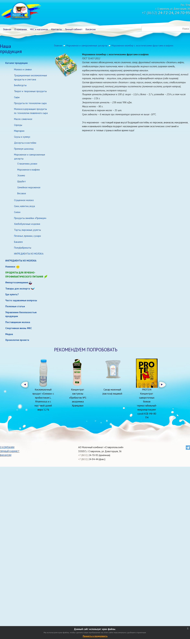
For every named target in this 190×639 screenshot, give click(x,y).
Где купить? (12, 294)
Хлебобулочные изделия (27, 223)
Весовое (21, 193)
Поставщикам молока (17, 322)
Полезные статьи (15, 306)
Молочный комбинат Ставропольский (21, 11)
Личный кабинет (73, 29)
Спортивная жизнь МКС (18, 328)
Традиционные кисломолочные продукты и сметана (30, 77)
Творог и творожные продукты (30, 91)
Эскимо (21, 175)
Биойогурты (20, 85)
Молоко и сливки (23, 69)
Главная (7, 29)
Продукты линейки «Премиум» (30, 218)
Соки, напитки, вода (24, 206)
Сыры (17, 97)
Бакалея (18, 241)
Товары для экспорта (17, 288)
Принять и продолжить (95, 636)
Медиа (9, 334)
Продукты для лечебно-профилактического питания (26, 275)
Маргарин (19, 130)
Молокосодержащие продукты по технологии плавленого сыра (31, 111)
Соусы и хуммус (22, 136)
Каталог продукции (16, 62)
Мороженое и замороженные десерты (29, 156)
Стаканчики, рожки (27, 163)
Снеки (17, 212)
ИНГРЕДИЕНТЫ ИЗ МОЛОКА (28, 253)
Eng (188, 4)
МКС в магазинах (39, 29)
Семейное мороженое (28, 187)
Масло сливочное (23, 119)
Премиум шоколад (24, 148)
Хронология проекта (17, 339)
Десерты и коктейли (25, 142)
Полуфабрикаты (22, 247)
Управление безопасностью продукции (21, 314)
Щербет (21, 181)
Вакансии (91, 29)
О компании (20, 29)
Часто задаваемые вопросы (21, 300)
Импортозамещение (16, 282)
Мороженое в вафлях (28, 169)
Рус (182, 4)
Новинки (10, 266)
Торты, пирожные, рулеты (27, 229)
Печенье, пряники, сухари (27, 235)
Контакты (56, 29)
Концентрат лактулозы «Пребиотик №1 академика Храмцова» (77, 397)
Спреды (18, 125)
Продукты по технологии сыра (30, 103)
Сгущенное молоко (24, 200)
